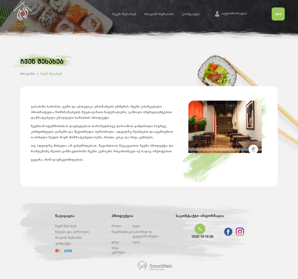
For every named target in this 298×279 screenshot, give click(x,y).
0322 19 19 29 (202, 236)
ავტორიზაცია (234, 13)
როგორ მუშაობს (159, 14)
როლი (117, 226)
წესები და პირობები (72, 232)
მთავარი (27, 73)
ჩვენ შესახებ (124, 14)
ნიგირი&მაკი (122, 232)
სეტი (136, 226)
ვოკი (115, 242)
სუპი (136, 242)
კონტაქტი (191, 14)
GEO (278, 14)
